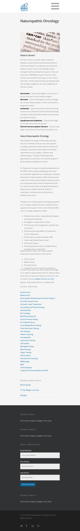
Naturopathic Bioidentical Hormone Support (37, 298)
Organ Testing (25, 352)
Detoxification (25, 310)
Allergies (23, 395)
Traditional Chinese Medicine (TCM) (34, 370)
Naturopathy (25, 355)
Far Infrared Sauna (27, 322)
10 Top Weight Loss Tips (29, 390)
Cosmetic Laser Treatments (31, 304)
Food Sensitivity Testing (29, 328)
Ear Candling (25, 313)
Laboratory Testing (27, 340)
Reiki (22, 364)
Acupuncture (25, 292)
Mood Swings (25, 385)
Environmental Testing (29, 319)
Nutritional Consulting (29, 358)
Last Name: (24, 473)
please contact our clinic (44, 279)
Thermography (26, 367)
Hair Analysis (25, 331)
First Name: (24, 461)
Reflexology (24, 361)
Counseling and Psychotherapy (32, 307)
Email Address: (26, 450)
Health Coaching (26, 334)
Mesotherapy (25, 349)
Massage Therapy (27, 346)
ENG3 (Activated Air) (28, 316)
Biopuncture (25, 295)
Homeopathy (25, 337)
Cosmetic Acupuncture (29, 301)
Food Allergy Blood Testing (30, 325)
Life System (24, 343)
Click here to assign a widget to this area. (36, 421)
